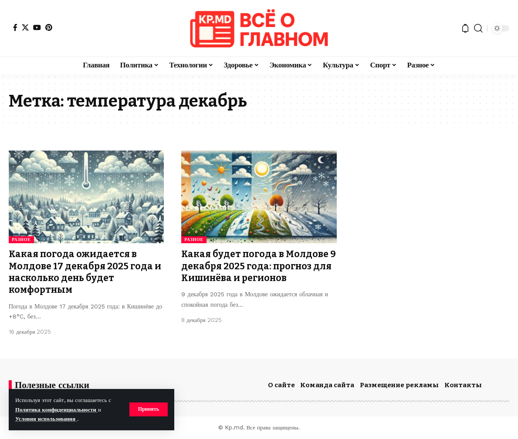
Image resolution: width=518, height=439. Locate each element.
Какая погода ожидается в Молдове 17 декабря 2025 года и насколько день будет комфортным (85, 271)
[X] (25, 27)
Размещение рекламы (399, 385)
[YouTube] (37, 27)
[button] (148, 409)
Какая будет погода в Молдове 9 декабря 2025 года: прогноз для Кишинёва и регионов (258, 266)
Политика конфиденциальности (56, 409)
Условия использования (46, 419)
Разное (21, 239)
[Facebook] (15, 27)
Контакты (463, 385)
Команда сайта (327, 385)
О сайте (281, 385)
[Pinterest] (48, 27)
